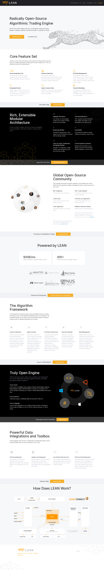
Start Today (62, 419)
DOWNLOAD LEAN (16, 36)
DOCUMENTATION (32, 36)
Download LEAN (63, 234)
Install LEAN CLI (60, 362)
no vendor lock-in (64, 223)
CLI (80, 3)
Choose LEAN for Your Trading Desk (60, 295)
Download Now (58, 104)
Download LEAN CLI (59, 162)
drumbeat (92, 217)
